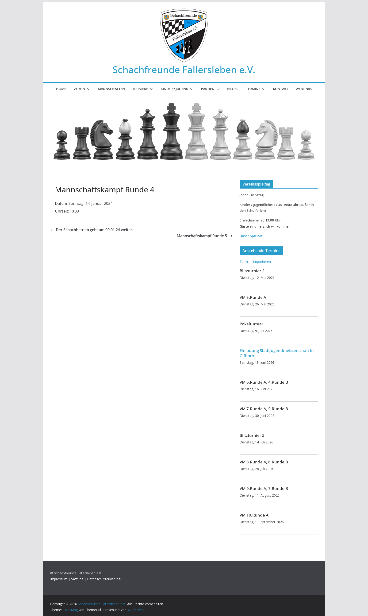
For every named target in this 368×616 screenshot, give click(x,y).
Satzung (77, 579)
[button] (87, 89)
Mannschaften (111, 89)
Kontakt (280, 89)
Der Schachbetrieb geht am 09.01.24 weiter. (91, 229)
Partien (208, 89)
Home (61, 89)
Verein (79, 89)
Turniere (140, 89)
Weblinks (304, 89)
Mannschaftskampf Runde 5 (205, 235)
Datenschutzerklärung (103, 579)
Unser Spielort (251, 236)
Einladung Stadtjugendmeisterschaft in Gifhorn (277, 353)
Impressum (58, 579)
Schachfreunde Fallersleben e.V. (184, 69)
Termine (253, 89)
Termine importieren (255, 261)
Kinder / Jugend (174, 89)
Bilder (232, 89)
